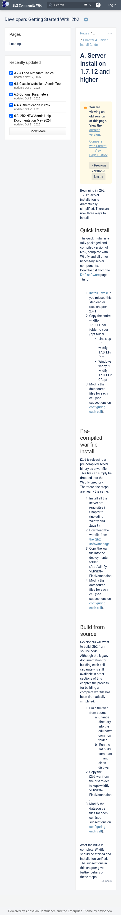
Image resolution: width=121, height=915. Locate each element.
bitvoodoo (105, 911)
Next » (98, 177)
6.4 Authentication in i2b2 (32, 105)
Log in (112, 5)
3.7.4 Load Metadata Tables (34, 73)
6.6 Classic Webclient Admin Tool (37, 84)
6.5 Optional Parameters (31, 94)
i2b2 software (90, 275)
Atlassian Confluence (41, 911)
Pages (84, 33)
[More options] (110, 33)
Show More (38, 131)
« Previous (99, 165)
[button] (93, 33)
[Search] (72, 5)
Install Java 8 (99, 293)
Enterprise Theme (80, 911)
